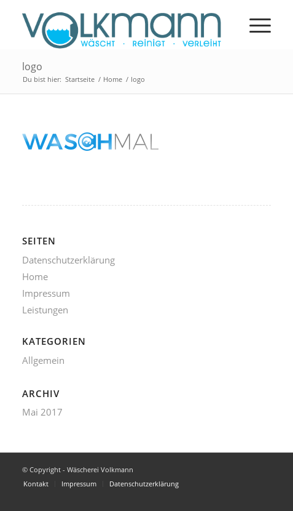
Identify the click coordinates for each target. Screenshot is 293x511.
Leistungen (45, 310)
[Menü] (254, 24)
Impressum (46, 293)
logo (32, 66)
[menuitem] (254, 24)
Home (35, 276)
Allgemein (43, 360)
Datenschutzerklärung (68, 260)
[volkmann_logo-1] (121, 24)
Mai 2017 (42, 412)
